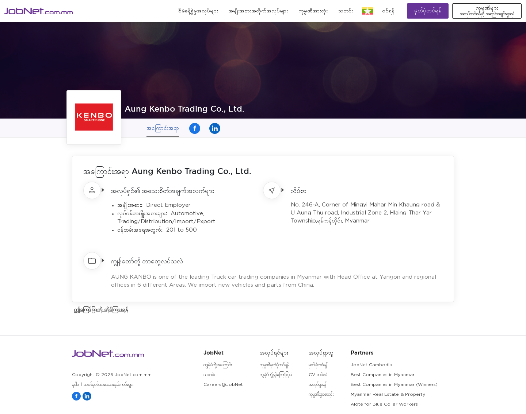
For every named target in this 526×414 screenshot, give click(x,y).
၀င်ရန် (388, 11)
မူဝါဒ (75, 385)
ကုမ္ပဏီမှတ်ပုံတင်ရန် (274, 365)
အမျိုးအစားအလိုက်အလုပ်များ (258, 11)
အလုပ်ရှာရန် (317, 385)
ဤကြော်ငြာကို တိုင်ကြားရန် (101, 309)
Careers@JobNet (223, 385)
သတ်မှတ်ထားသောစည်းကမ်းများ (109, 385)
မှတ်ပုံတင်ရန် (427, 10)
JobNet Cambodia (371, 365)
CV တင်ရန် (318, 375)
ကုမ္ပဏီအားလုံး (313, 11)
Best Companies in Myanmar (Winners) (394, 385)
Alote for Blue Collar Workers (384, 404)
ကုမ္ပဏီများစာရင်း (321, 394)
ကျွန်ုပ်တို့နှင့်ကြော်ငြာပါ (276, 375)
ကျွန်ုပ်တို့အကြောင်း (217, 365)
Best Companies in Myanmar (383, 375)
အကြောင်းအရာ (162, 128)
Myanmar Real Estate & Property (388, 394)
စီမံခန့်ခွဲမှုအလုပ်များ (198, 11)
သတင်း (345, 11)
